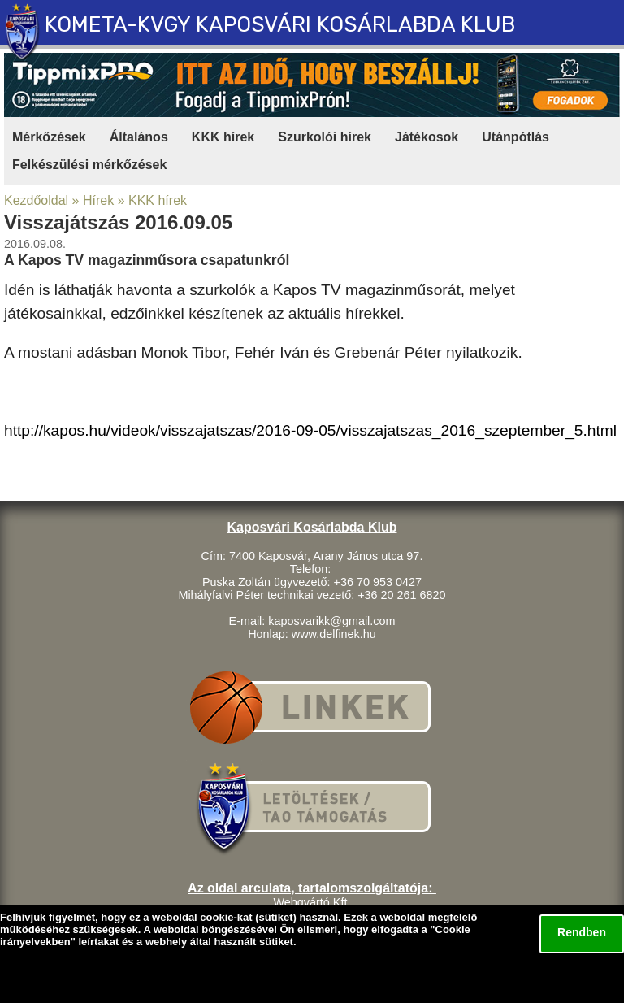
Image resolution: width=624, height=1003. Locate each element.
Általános (139, 137)
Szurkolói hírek (324, 137)
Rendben (581, 932)
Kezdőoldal (36, 200)
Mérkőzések (49, 137)
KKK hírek (223, 137)
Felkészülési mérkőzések (89, 165)
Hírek (98, 200)
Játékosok (426, 137)
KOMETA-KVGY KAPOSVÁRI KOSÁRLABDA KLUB (280, 24)
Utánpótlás (515, 137)
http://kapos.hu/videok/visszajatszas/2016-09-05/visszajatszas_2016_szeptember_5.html (310, 430)
